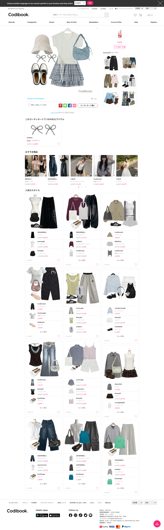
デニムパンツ (52, 182)
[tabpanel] (36, 169)
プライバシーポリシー (47, 503)
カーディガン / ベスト (77, 182)
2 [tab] (82, 187)
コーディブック (18, 14)
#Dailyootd (31, 98)
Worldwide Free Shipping (16, 9)
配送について (62, 503)
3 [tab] (85, 187)
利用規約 (34, 503)
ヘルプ (99, 503)
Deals (51, 22)
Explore (154, 22)
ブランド (25, 503)
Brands (12, 22)
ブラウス (119, 182)
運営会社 (108, 503)
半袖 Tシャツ (29, 182)
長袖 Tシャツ (97, 182)
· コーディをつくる (83, 9)
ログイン (53, 113)
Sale (136, 22)
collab (92, 503)
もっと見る (82, 260)
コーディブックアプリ (126, 9)
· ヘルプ (110, 9)
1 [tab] (78, 187)
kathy (119, 42)
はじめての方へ (14, 503)
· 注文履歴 (103, 9)
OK (90, 3)
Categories (31, 22)
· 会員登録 (94, 9)
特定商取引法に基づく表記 (78, 503)
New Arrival (71, 22)
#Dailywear (40, 98)
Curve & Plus (116, 22)
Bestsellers (93, 22)
